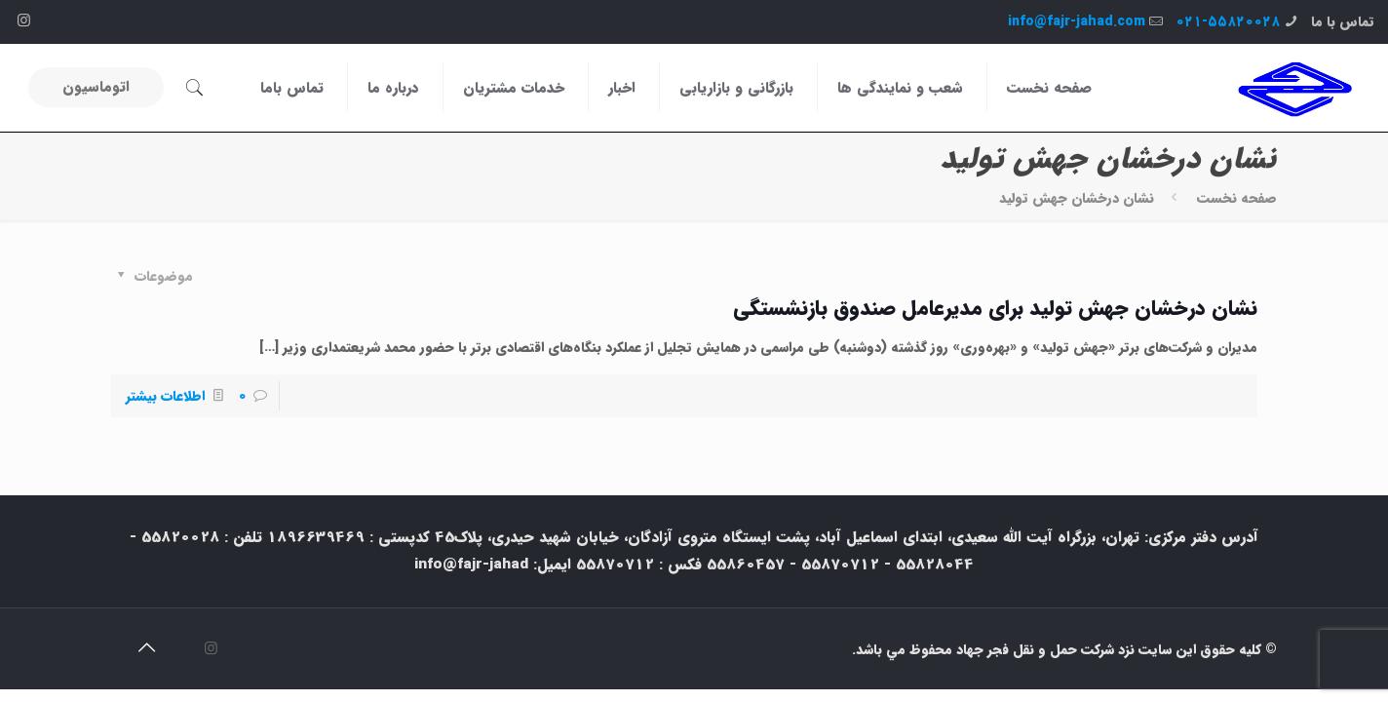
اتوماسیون (96, 86)
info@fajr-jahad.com (1076, 21)
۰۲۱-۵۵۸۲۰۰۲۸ (1228, 21)
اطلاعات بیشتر (165, 396)
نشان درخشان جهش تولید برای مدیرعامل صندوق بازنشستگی (995, 308)
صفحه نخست (1237, 198)
